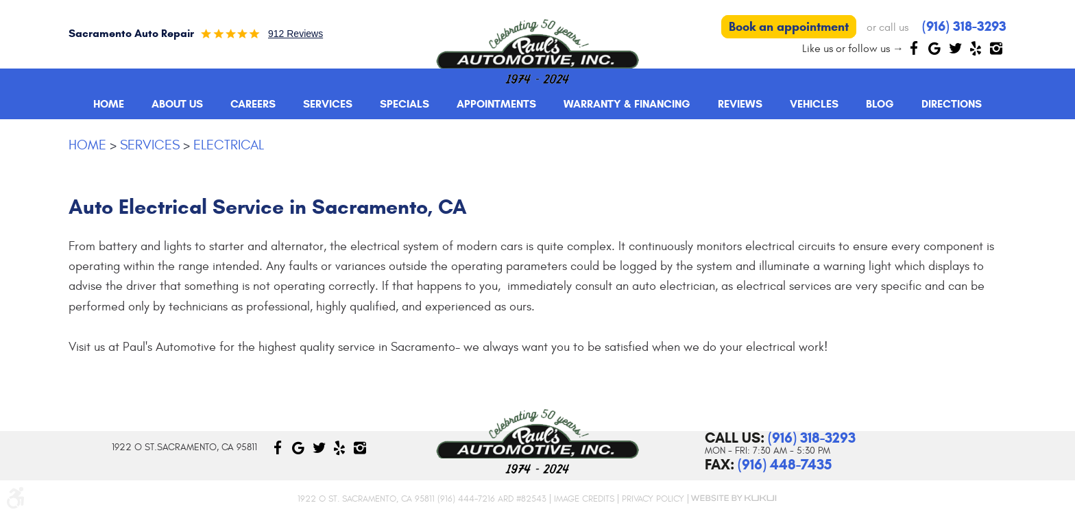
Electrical (228, 145)
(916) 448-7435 (785, 465)
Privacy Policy (653, 499)
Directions (951, 103)
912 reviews (295, 33)
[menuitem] (108, 104)
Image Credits (584, 499)
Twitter (955, 48)
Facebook (914, 48)
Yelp (975, 48)
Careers (253, 103)
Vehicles (814, 103)
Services (327, 103)
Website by (732, 498)
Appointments (496, 103)
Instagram (996, 48)
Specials (404, 103)
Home (108, 103)
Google (934, 48)
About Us (177, 103)
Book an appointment (789, 26)
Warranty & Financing (627, 103)
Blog (880, 103)
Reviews (740, 103)
